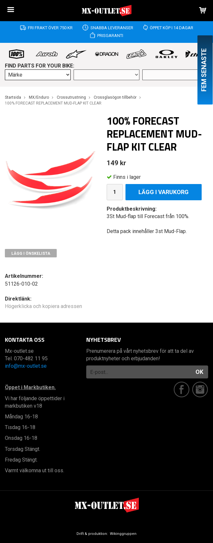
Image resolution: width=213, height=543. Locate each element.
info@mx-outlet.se (26, 366)
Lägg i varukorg (163, 192)
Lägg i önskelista (30, 253)
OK (199, 371)
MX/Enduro (39, 97)
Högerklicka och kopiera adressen (43, 306)
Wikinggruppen (123, 534)
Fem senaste (204, 70)
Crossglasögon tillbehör (115, 97)
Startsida (13, 97)
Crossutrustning (71, 97)
